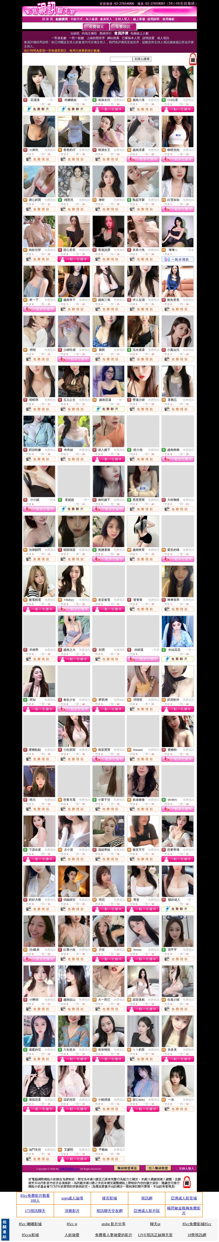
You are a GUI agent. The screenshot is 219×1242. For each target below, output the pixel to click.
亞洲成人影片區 (147, 1211)
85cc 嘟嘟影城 (30, 1224)
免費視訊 (119, 100)
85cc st (72, 1224)
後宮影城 (109, 1198)
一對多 (190, 250)
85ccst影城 (30, 1235)
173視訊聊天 (35, 1211)
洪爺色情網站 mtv (69, 1168)
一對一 (51, 100)
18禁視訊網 (197, 1235)
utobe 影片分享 (114, 1224)
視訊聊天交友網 (109, 1211)
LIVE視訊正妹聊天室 (155, 1235)
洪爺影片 (72, 1211)
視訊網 (146, 1198)
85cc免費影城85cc (196, 1224)
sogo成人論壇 (72, 1198)
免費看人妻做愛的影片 (113, 1235)
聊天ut (155, 1224)
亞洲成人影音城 (184, 1198)
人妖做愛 (72, 1235)
